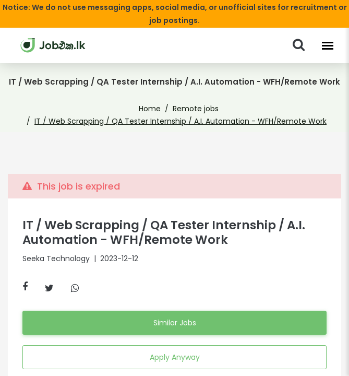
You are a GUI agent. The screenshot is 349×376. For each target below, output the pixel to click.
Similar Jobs (174, 323)
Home (153, 108)
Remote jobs (193, 108)
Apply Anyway (174, 357)
